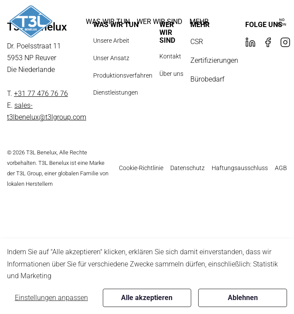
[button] (107, 21)
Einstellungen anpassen (51, 298)
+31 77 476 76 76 (41, 93)
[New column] (31, 21)
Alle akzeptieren (146, 298)
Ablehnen (243, 298)
